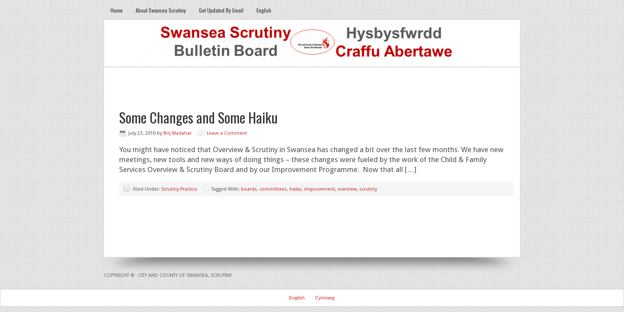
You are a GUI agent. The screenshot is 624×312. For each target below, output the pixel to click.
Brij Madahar (177, 133)
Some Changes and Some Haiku (198, 117)
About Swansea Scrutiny (161, 10)
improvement (319, 189)
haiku (295, 189)
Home (116, 10)
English (264, 10)
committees (273, 189)
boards (249, 189)
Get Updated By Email (221, 10)
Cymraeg (325, 297)
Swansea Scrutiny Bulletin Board (312, 44)
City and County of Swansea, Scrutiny (185, 275)
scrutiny (368, 189)
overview (347, 189)
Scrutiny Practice (179, 189)
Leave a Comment (227, 133)
